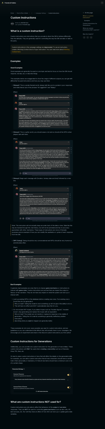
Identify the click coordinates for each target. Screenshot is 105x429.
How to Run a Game (22, 13)
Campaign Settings (41, 13)
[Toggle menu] (31, 13)
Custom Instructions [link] (53, 13)
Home (12, 13)
